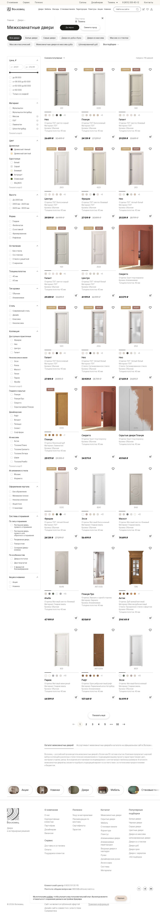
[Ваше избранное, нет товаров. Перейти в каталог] (147, 9)
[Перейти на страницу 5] (105, 724)
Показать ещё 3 (15, 187)
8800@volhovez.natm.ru (83, 889)
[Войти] (151, 9)
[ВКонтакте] (139, 889)
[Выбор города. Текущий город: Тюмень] (112, 2)
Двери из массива (95, 38)
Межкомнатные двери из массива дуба (54, 44)
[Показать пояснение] (37, 116)
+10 (102, 514)
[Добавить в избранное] (76, 69)
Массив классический (20, 44)
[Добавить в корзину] (76, 136)
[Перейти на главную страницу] (15, 9)
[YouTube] (151, 889)
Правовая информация (98, 904)
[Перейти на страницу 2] (86, 724)
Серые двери (49, 38)
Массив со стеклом (119, 38)
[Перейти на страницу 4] (98, 724)
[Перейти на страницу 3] (92, 724)
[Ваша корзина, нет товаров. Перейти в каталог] (143, 9)
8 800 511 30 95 (71, 885)
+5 (65, 115)
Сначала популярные (54, 58)
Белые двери (31, 38)
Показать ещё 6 (15, 133)
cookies (49, 897)
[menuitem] (41, 9)
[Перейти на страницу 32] (117, 724)
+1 (64, 435)
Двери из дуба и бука (71, 38)
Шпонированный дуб (88, 44)
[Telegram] (145, 889)
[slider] (10, 72)
